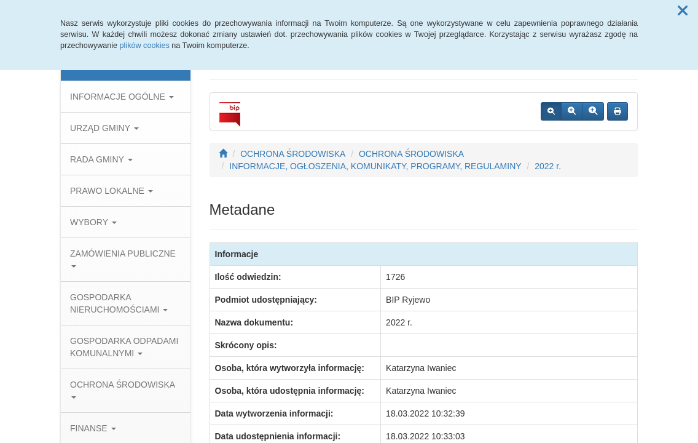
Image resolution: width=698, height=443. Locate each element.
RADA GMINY (101, 159)
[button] (682, 11)
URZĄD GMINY (104, 128)
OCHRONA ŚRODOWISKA (122, 389)
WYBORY (93, 222)
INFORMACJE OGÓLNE (122, 97)
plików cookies (145, 45)
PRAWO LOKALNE (111, 191)
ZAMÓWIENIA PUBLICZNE (123, 258)
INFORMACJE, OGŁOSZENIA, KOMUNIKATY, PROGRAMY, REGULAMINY (375, 166)
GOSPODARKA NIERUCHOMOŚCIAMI (119, 303)
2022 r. (548, 166)
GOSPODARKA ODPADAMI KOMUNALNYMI (124, 347)
